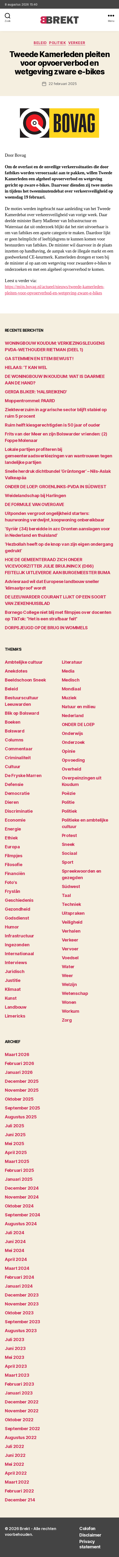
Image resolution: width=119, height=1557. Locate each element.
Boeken (12, 722)
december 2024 (22, 1188)
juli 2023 (14, 1339)
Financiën (15, 873)
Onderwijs (72, 733)
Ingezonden (17, 944)
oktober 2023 (19, 1312)
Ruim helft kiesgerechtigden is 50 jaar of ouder (52, 425)
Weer (67, 975)
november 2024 (22, 1197)
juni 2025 (15, 1134)
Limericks (15, 1016)
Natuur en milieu (79, 706)
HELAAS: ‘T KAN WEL (26, 367)
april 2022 (15, 1473)
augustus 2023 (21, 1330)
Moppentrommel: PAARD (30, 400)
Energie (13, 828)
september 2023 (22, 1321)
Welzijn (69, 984)
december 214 (20, 1499)
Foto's (11, 882)
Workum (70, 1011)
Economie (15, 820)
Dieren (12, 802)
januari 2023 (19, 1392)
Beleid (40, 43)
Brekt (25, 1528)
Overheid (71, 769)
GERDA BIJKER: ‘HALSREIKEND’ (36, 391)
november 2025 (22, 1090)
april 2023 (16, 1366)
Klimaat (13, 989)
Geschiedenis (19, 900)
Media (68, 671)
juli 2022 (14, 1446)
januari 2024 (19, 1286)
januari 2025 (19, 1179)
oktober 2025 (19, 1099)
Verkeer (76, 43)
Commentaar (18, 748)
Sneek (68, 844)
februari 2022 (19, 1490)
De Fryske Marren (23, 775)
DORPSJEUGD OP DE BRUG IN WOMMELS (46, 627)
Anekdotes (16, 671)
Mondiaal (71, 688)
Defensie (14, 784)
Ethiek (11, 837)
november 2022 (21, 1410)
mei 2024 (14, 1250)
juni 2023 (15, 1348)
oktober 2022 (19, 1419)
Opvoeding (73, 760)
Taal (66, 895)
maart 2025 (17, 1161)
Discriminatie (19, 811)
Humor (12, 926)
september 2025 (22, 1107)
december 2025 (22, 1081)
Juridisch (15, 971)
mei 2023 (14, 1357)
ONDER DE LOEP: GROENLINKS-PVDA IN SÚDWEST (55, 486)
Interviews (16, 962)
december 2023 (22, 1295)
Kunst (11, 998)
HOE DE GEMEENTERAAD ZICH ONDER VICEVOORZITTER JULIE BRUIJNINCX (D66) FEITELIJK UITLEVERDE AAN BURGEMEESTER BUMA (57, 566)
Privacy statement (89, 1544)
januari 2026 (19, 1072)
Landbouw (15, 1007)
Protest (69, 835)
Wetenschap (75, 993)
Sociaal (69, 853)
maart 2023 (17, 1375)
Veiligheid (72, 922)
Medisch (71, 679)
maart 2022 (17, 1482)
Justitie (12, 980)
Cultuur (12, 766)
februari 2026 (19, 1063)
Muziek (69, 697)
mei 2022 (14, 1464)
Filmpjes (13, 855)
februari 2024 (19, 1277)
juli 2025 (14, 1125)
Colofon (87, 1528)
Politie (68, 802)
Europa (12, 846)
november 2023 (22, 1303)
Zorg (67, 1020)
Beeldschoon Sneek (25, 679)
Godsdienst (17, 918)
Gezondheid (17, 909)
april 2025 (16, 1152)
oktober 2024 (19, 1205)
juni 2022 (15, 1455)
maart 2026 (17, 1054)
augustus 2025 (21, 1116)
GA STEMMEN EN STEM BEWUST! (39, 358)
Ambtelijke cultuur (24, 662)
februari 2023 (19, 1384)
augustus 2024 (21, 1223)
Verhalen (71, 931)
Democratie (17, 793)
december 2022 (21, 1401)
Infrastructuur (19, 935)
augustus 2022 (21, 1437)
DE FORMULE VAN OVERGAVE (34, 504)
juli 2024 (14, 1232)
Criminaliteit (18, 757)
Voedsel (70, 957)
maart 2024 (17, 1268)
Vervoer (70, 948)
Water (68, 966)
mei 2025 (14, 1143)
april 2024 (16, 1259)
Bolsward (15, 730)
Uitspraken (73, 913)
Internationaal (19, 953)
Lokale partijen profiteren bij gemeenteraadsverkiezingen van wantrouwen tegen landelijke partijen (58, 456)
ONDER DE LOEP (78, 724)
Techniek (71, 904)
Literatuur (72, 662)
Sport (68, 862)
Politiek (57, 43)
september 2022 (22, 1428)
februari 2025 (19, 1170)
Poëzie (68, 793)
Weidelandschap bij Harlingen (35, 495)
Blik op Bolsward (22, 713)
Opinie (68, 751)
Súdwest (71, 886)
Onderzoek (73, 742)
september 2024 (22, 1214)
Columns (14, 739)
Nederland (73, 715)
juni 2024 (15, 1241)
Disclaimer (90, 1535)
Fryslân (12, 891)
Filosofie (13, 864)
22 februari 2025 (63, 83)
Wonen (69, 1002)
